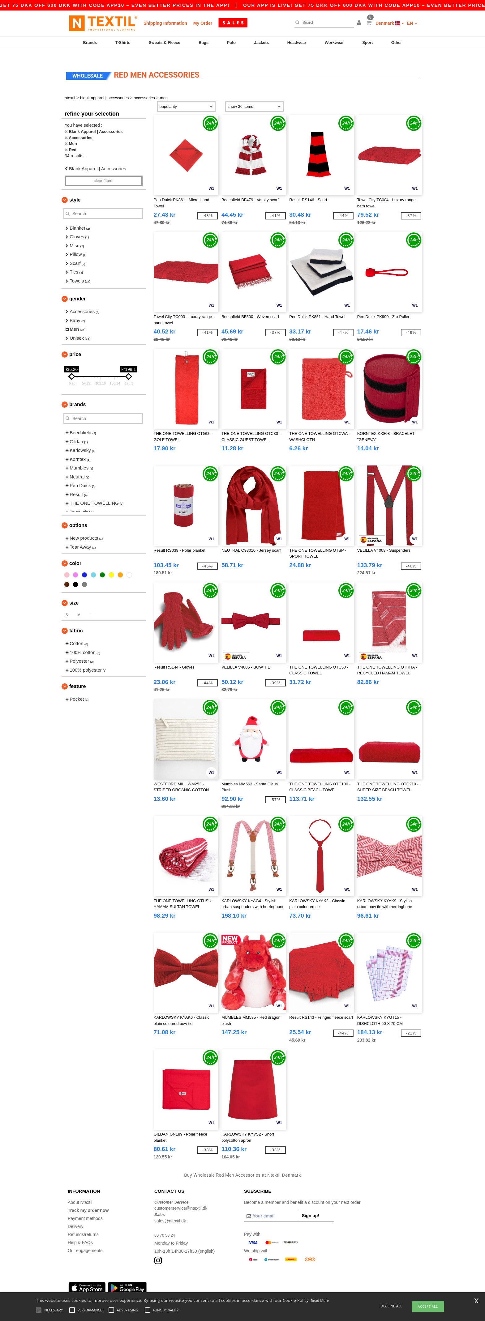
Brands (90, 42)
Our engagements (85, 1241)
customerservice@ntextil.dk (180, 1199)
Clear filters (104, 171)
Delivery (76, 1217)
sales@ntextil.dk (170, 1211)
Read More (320, 1300)
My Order (202, 23)
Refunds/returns (83, 1225)
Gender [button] (77, 289)
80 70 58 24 (165, 1225)
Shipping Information (165, 23)
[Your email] (271, 1206)
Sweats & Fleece (164, 42)
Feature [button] (77, 677)
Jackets (261, 42)
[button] (360, 23)
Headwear (296, 42)
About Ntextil (80, 1193)
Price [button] (75, 345)
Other (396, 42)
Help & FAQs (80, 1233)
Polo (231, 42)
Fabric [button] (76, 621)
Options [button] (78, 516)
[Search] (322, 22)
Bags (203, 42)
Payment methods (85, 1209)
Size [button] (74, 594)
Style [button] (74, 190)
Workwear (334, 42)
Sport (367, 42)
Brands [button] (77, 395)
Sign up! (310, 1206)
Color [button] (75, 554)
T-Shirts (122, 42)
